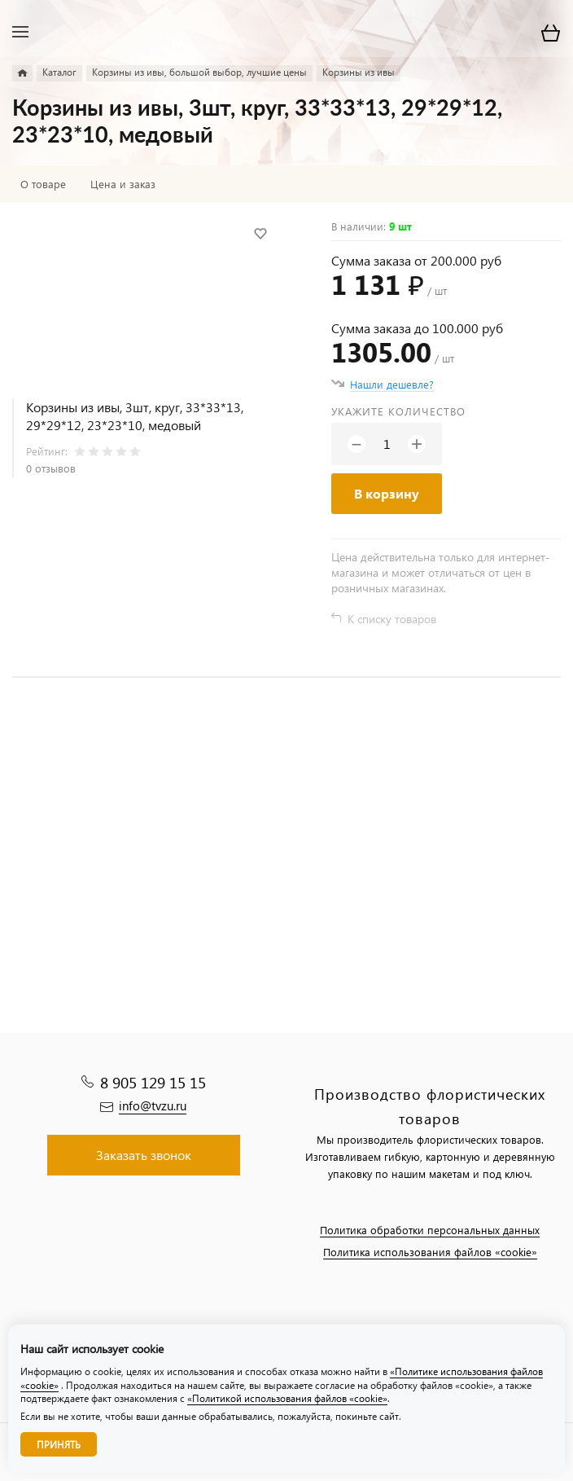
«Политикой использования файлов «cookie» (287, 1398)
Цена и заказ (122, 184)
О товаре (43, 184)
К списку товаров (392, 618)
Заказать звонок (143, 1154)
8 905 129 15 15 (153, 1082)
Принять (59, 1445)
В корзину (386, 493)
